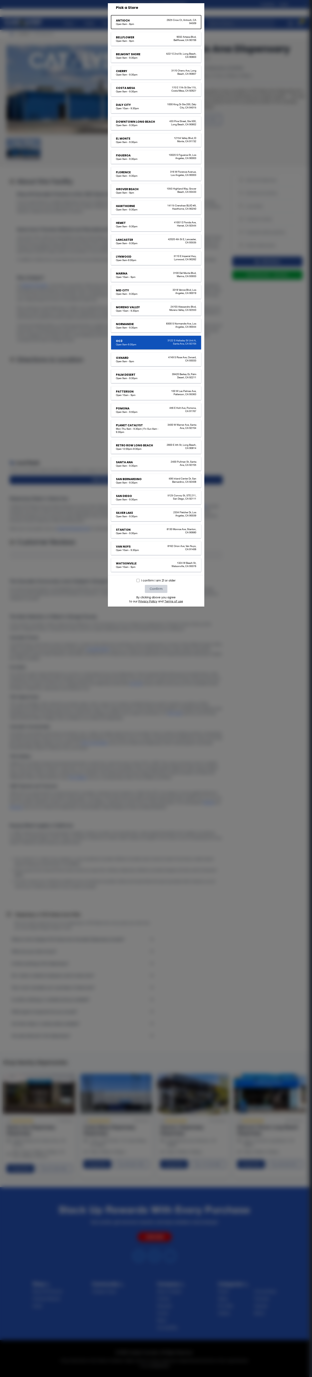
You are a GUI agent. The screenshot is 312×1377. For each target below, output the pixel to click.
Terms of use (173, 601)
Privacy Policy (147, 601)
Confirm (156, 588)
